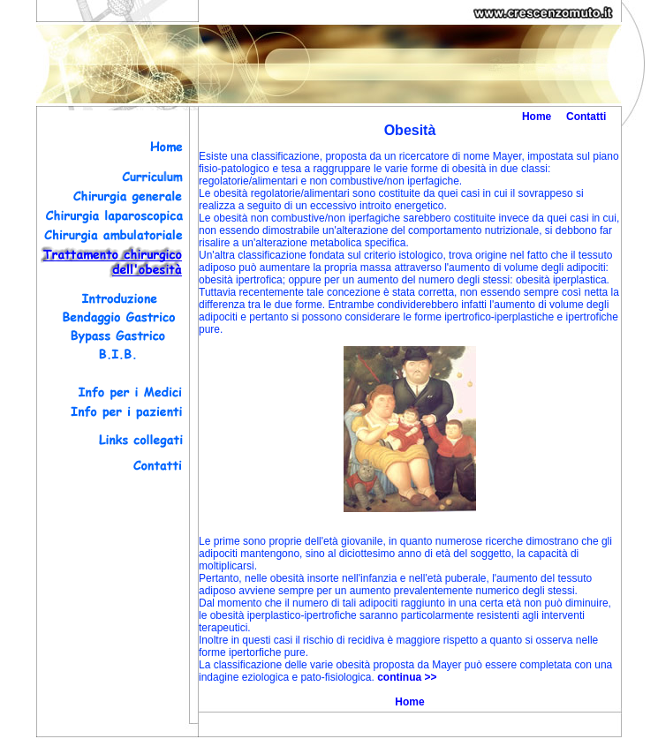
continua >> (406, 677)
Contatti (586, 116)
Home (536, 116)
